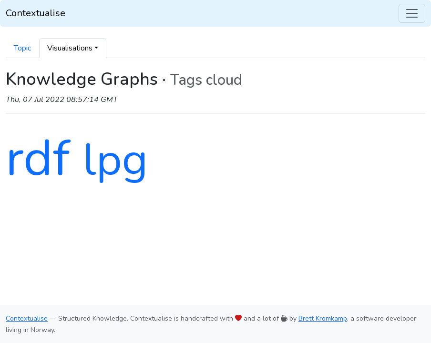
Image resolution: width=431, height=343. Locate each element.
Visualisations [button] (69, 48)
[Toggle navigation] (412, 13)
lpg (115, 160)
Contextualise (35, 13)
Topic (22, 48)
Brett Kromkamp (322, 318)
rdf (38, 158)
